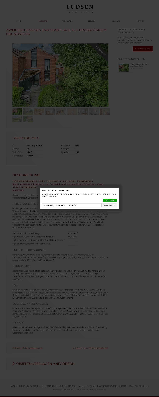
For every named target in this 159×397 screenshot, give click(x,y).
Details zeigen (108, 205)
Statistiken (61, 205)
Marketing (72, 205)
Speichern (110, 200)
